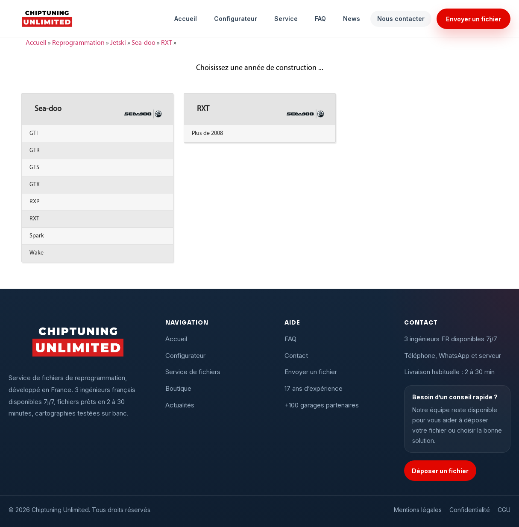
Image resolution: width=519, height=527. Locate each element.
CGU (504, 509)
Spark (36, 236)
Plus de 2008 (207, 133)
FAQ (320, 18)
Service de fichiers (192, 372)
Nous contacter (401, 18)
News (351, 18)
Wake (36, 253)
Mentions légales (418, 509)
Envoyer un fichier (473, 19)
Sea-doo (143, 43)
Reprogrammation (78, 43)
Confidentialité (469, 509)
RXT (166, 43)
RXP (34, 202)
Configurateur (235, 18)
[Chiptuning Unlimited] (47, 18)
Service (286, 18)
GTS (34, 167)
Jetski (118, 43)
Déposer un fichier (440, 470)
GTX (34, 185)
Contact (296, 355)
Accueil (185, 18)
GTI (33, 133)
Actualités (179, 405)
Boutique (178, 388)
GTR (34, 150)
